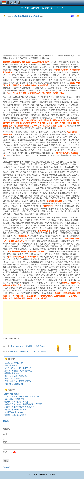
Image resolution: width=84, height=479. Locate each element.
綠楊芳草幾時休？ (11, 365)
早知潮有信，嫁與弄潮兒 (14, 384)
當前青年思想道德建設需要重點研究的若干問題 (23, 404)
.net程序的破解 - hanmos (13, 412)
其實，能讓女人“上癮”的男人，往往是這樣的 (28, 346)
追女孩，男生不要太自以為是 (16, 402)
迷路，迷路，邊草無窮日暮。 (16, 376)
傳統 (78, 16)
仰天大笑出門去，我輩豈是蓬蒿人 (18, 381)
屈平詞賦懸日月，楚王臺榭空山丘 (18, 368)
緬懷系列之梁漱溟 (11, 394)
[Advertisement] (43, 36)
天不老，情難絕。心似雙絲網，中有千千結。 (22, 396)
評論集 (6, 421)
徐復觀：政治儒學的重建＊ (15, 410)
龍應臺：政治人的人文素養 (15, 415)
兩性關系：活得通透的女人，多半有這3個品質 (29, 351)
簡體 (72, 16)
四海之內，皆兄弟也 (12, 379)
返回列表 (6, 467)
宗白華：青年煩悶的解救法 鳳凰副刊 (19, 407)
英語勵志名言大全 (11, 373)
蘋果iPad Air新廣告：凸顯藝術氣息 (18, 371)
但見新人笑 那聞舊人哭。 (14, 363)
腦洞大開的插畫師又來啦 (14, 399)
